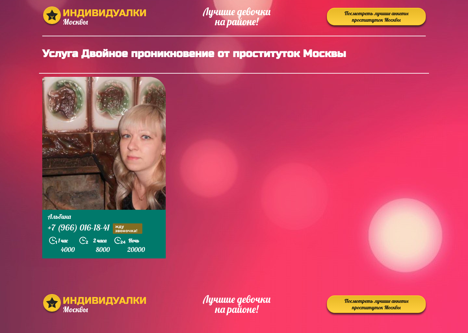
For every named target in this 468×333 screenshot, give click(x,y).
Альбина (59, 216)
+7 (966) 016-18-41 (95, 228)
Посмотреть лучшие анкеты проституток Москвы (376, 16)
